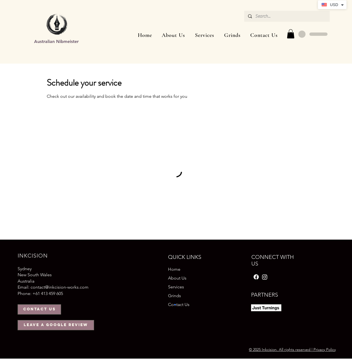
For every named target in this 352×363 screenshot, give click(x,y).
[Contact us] (39, 309)
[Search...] (286, 16)
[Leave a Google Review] (56, 325)
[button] (204, 35)
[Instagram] (264, 276)
